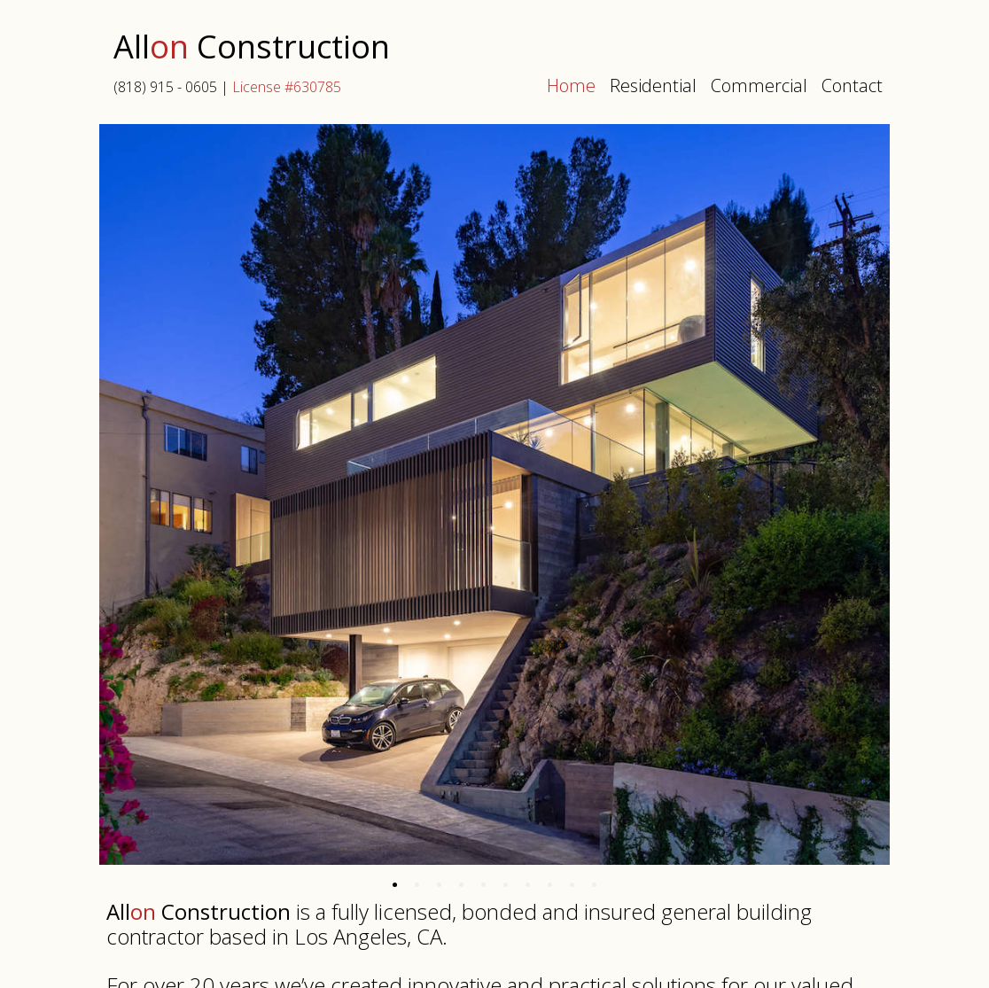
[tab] (395, 885)
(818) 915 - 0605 (165, 87)
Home (571, 85)
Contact (852, 85)
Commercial (759, 85)
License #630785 (286, 87)
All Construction (251, 48)
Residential (653, 85)
